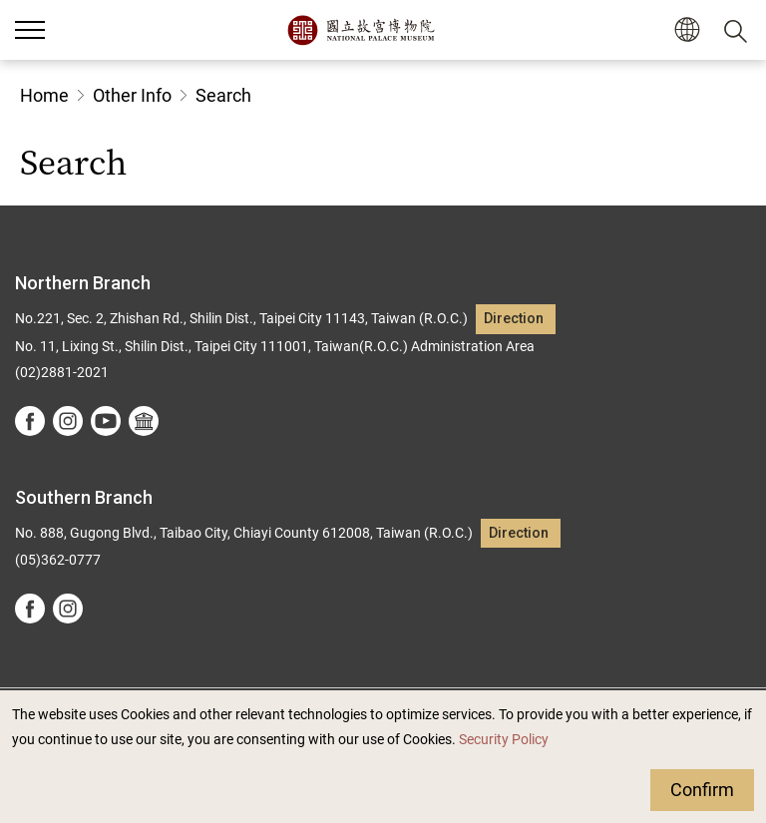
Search (223, 95)
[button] (686, 30)
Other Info (132, 95)
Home (44, 95)
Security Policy (504, 739)
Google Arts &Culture (144, 421)
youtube (106, 421)
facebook (30, 421)
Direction (514, 318)
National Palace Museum (360, 30)
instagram (68, 421)
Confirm (702, 789)
